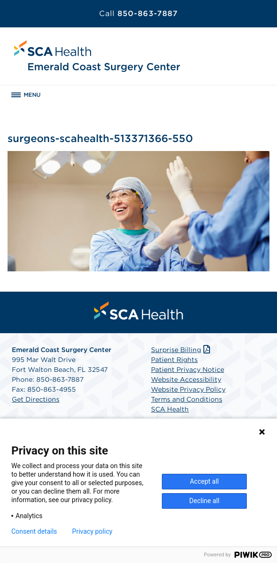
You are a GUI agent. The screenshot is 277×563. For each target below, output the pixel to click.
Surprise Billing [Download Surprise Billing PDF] (181, 349)
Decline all (204, 500)
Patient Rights (174, 359)
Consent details (34, 531)
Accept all (204, 481)
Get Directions (35, 399)
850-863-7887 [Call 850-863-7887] (138, 13)
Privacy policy (92, 531)
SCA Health (170, 409)
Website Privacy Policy (188, 389)
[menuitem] (139, 310)
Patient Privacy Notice (187, 369)
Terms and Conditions (186, 399)
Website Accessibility (186, 379)
